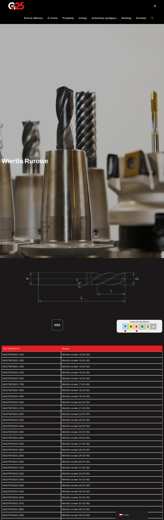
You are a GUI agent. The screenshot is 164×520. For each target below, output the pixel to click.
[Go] (125, 331)
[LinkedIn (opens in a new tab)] (155, 6)
